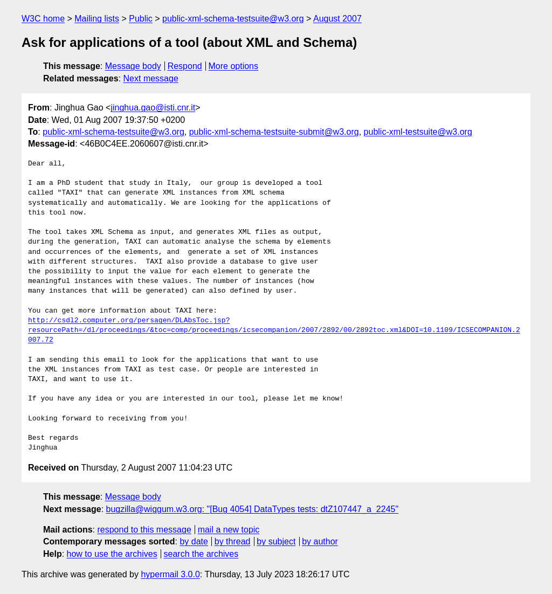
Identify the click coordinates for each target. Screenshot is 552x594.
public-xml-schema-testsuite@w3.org (233, 18)
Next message (150, 78)
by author (320, 541)
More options (234, 66)
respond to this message (144, 529)
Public (141, 18)
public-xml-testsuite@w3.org (418, 131)
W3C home (43, 18)
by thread (233, 541)
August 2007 (337, 18)
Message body (133, 66)
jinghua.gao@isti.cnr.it (153, 107)
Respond (185, 66)
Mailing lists (96, 18)
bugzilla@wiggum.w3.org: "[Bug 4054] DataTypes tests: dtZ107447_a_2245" (252, 509)
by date (194, 541)
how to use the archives (112, 553)
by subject (276, 541)
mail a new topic (229, 529)
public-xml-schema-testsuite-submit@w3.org (274, 131)
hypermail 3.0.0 (170, 574)
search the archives (201, 553)
